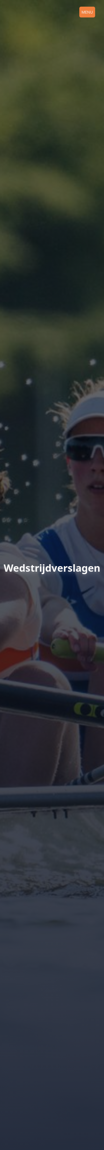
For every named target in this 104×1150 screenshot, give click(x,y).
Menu (87, 12)
